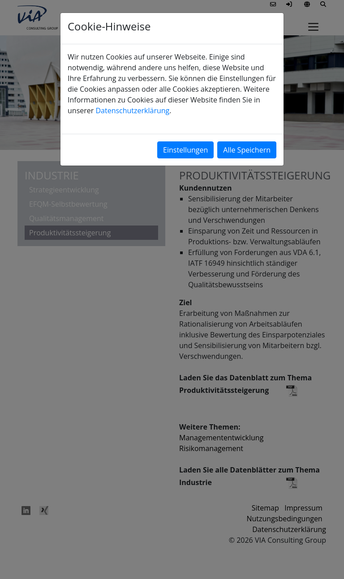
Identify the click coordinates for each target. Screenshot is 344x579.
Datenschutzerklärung (132, 110)
